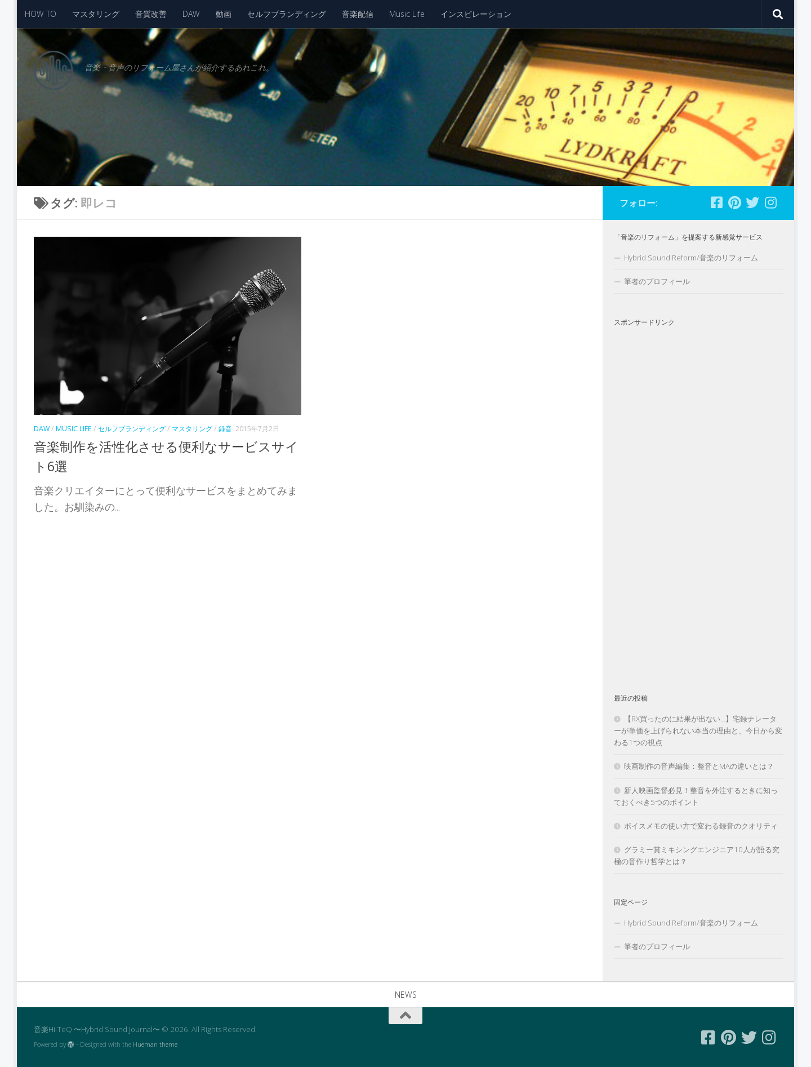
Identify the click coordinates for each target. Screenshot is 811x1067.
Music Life (407, 13)
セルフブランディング (286, 13)
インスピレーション (475, 13)
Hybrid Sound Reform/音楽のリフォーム (691, 258)
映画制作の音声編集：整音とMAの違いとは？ (699, 766)
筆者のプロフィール (657, 281)
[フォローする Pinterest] (734, 202)
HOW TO (40, 13)
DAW (191, 13)
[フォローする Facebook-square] (716, 202)
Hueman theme (155, 1044)
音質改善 (151, 13)
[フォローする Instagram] (770, 202)
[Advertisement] (698, 500)
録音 (225, 428)
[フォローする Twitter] (752, 202)
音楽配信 (357, 13)
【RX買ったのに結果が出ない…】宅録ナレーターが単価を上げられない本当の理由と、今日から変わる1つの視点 (698, 730)
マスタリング (95, 13)
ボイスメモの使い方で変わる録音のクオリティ (701, 826)
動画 (223, 13)
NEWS (406, 994)
